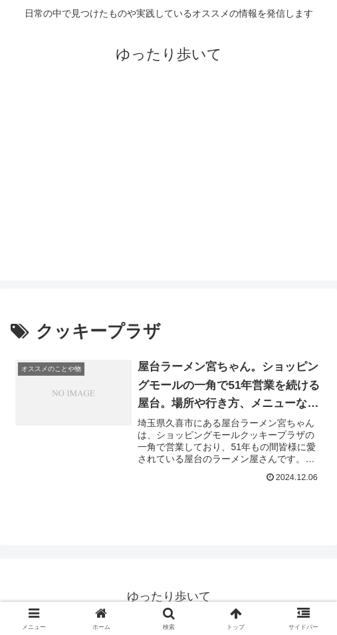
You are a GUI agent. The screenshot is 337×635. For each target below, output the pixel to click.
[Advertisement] (168, 187)
